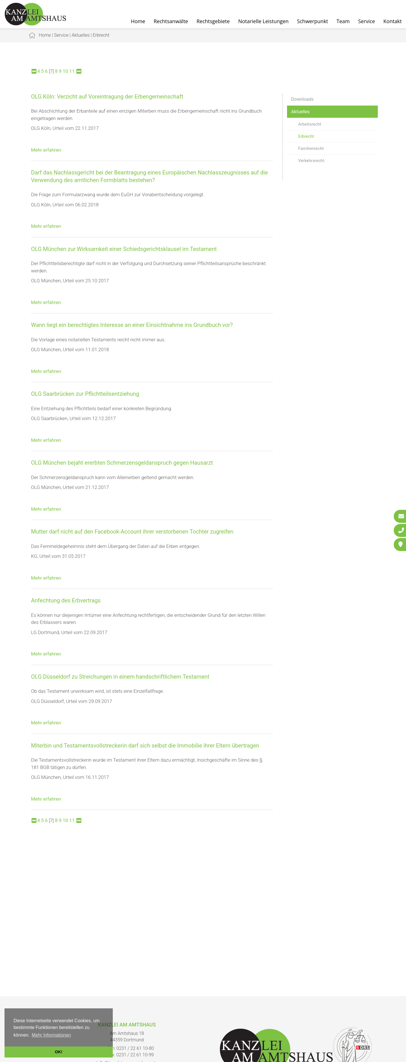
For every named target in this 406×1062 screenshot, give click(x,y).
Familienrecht (311, 148)
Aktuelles (81, 35)
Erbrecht (101, 35)
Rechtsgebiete (213, 21)
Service (366, 21)
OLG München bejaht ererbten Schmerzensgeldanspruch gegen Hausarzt (122, 462)
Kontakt (392, 21)
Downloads (302, 99)
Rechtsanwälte (171, 21)
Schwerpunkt (312, 21)
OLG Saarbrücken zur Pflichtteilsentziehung (85, 393)
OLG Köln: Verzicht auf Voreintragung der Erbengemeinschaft (107, 96)
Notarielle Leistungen (263, 21)
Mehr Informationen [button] (51, 1035)
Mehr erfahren (46, 150)
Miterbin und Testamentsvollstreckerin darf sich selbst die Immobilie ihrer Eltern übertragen (145, 745)
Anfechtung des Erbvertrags (66, 600)
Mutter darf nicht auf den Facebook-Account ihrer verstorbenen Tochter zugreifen (132, 531)
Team (343, 21)
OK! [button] (58, 1052)
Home (138, 21)
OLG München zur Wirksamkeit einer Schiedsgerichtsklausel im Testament (124, 249)
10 (65, 71)
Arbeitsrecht (309, 124)
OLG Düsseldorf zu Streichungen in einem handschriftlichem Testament (120, 676)
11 (72, 71)
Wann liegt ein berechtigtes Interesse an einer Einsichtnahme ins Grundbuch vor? (132, 325)
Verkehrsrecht (311, 160)
